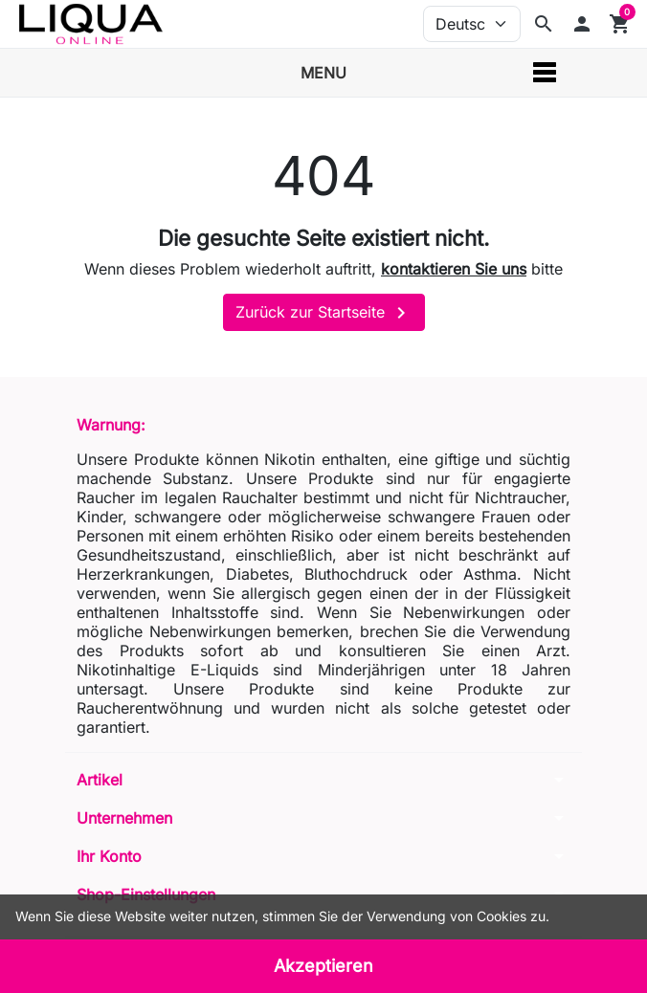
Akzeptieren (323, 966)
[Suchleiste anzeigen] (543, 24)
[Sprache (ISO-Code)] (472, 24)
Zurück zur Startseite (324, 312)
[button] (582, 24)
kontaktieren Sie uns (453, 268)
